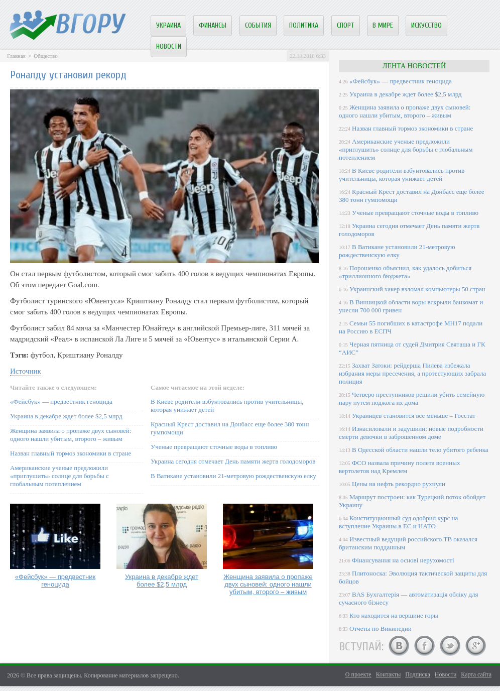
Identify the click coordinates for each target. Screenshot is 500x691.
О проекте (358, 674)
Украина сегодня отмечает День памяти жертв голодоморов (233, 461)
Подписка (417, 674)
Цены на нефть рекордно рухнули (398, 484)
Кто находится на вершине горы (393, 615)
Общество (45, 56)
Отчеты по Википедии (380, 628)
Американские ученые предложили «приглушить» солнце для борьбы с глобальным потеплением (59, 476)
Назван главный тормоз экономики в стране (70, 453)
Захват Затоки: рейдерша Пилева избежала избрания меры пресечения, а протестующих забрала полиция (412, 373)
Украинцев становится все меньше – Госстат (413, 415)
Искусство (426, 25)
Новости (168, 46)
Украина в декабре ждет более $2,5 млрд (66, 416)
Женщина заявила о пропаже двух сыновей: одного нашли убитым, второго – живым (70, 434)
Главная (16, 56)
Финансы (212, 25)
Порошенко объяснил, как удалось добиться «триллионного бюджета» (405, 272)
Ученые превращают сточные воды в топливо (214, 446)
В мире (382, 25)
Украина (168, 25)
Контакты (388, 674)
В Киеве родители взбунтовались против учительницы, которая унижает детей (401, 174)
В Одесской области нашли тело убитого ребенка (420, 449)
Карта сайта (476, 674)
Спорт (345, 25)
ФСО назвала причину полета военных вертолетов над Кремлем (399, 467)
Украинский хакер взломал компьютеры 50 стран (417, 289)
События (258, 25)
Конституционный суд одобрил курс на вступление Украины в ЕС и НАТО (398, 522)
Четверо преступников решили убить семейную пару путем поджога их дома (411, 398)
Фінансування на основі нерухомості (403, 560)
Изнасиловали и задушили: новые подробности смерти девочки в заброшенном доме (411, 432)
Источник (25, 371)
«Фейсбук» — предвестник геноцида (61, 401)
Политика (303, 25)
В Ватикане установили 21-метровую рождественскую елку (233, 476)
